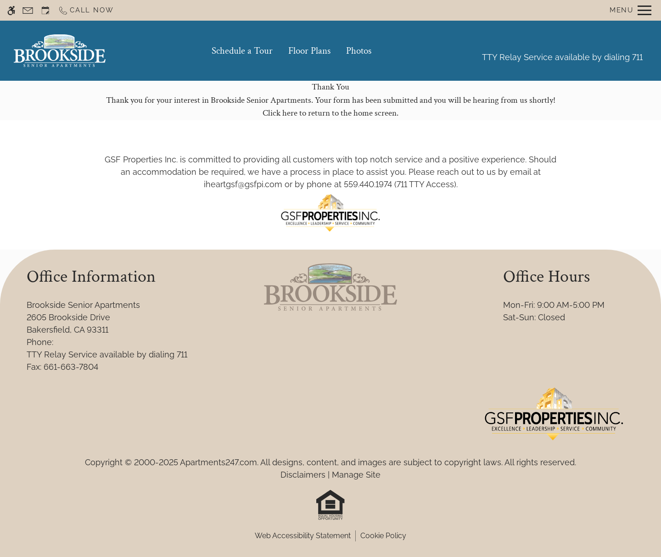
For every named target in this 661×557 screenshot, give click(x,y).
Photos (358, 51)
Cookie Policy (383, 535)
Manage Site (356, 474)
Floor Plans (309, 51)
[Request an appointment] (45, 10)
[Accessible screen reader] (11, 10)
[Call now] (86, 10)
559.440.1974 (368, 184)
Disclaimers (302, 474)
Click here (280, 113)
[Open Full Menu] (630, 10)
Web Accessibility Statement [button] (303, 535)
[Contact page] (27, 10)
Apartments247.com (218, 462)
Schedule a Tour (242, 51)
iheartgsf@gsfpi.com (243, 184)
